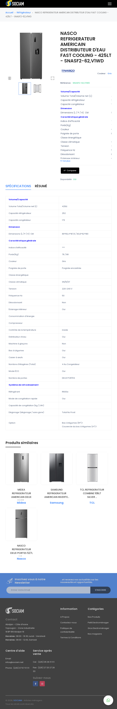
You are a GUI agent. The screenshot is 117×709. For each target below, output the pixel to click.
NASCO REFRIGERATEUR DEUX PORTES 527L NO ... (21, 551)
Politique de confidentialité (67, 630)
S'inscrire (100, 590)
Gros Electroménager (98, 628)
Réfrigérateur (24, 12)
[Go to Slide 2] (37, 88)
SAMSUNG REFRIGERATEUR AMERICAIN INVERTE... (56, 493)
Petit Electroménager (98, 622)
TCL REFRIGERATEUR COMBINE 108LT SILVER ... (92, 493)
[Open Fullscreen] (52, 78)
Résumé (41, 186)
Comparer (70, 170)
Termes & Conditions (70, 637)
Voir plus (65, 161)
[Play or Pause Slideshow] (9, 78)
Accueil (9, 12)
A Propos (64, 616)
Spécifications (18, 186)
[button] (31, 56)
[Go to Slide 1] (25, 88)
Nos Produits (94, 616)
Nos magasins (95, 633)
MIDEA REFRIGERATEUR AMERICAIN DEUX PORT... (21, 495)
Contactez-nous (68, 622)
